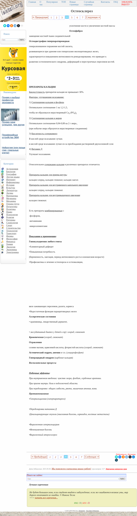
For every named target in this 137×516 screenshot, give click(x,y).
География (11, 174)
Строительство (13, 228)
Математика (12, 195)
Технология (11, 230)
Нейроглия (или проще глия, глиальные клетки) (13, 150)
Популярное (52, 2)
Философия (11, 239)
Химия (9, 244)
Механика (11, 201)
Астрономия (12, 169)
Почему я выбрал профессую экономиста (11, 100)
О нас (41, 3)
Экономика (11, 249)
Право (9, 212)
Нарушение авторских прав (116, 469)
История (10, 185)
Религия (10, 217)
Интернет (10, 179)
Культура (10, 187)
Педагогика (11, 206)
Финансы (10, 241)
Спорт (9, 225)
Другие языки (13, 177)
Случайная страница (89, 3)
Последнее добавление (92, 510)
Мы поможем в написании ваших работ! (71, 468)
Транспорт (11, 233)
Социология (12, 222)
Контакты (105, 2)
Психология (12, 214)
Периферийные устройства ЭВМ (10, 136)
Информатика (13, 182)
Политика (11, 209)
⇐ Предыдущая (40, 17)
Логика (9, 193)
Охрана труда (12, 204)
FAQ (116, 2)
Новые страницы (74, 3)
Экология (10, 247)
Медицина (11, 198)
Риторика (10, 220)
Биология (10, 171)
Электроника (12, 252)
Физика (9, 236)
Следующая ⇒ (93, 17)
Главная (32, 2)
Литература (11, 190)
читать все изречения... (46, 497)
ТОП (63, 2)
